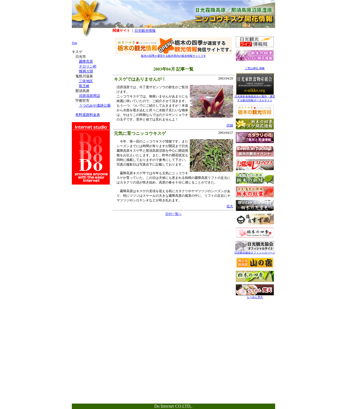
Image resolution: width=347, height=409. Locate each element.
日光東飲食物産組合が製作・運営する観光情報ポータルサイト (254, 97)
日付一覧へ (173, 214)
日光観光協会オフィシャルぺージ (254, 251)
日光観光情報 (145, 30)
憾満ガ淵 (86, 71)
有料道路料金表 (87, 115)
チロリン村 (88, 66)
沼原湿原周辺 (89, 96)
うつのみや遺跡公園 (95, 105)
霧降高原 (86, 61)
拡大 (230, 206)
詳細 (230, 125)
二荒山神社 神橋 (255, 68)
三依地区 (86, 81)
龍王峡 (84, 86)
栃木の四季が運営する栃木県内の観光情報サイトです (173, 54)
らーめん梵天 (255, 296)
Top (74, 43)
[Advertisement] (255, 335)
